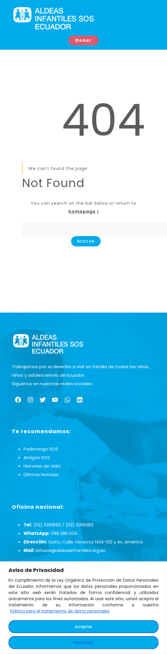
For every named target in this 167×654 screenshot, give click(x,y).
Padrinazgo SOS (40, 449)
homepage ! (83, 212)
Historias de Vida (41, 466)
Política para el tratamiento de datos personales (59, 611)
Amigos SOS (36, 458)
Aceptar (83, 627)
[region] (83, 607)
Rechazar (83, 642)
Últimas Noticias (41, 475)
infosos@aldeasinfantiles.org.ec (71, 550)
